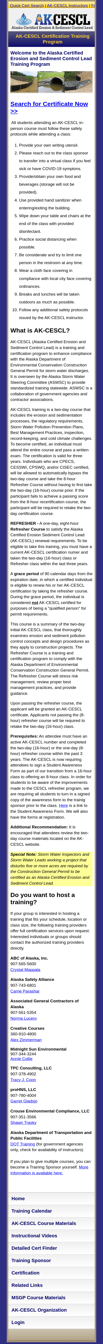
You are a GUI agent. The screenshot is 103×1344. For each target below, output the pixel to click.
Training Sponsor (31, 1260)
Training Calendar (32, 1211)
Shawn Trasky (23, 1122)
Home (18, 1198)
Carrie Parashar (25, 991)
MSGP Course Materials (39, 1297)
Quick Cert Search (27, 5)
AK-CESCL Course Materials (44, 1223)
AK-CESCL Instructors (67, 5)
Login (18, 1322)
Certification (25, 1273)
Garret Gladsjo (23, 1101)
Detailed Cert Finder (34, 1248)
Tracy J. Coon (23, 1080)
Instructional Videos (34, 1235)
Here (63, 805)
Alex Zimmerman (26, 1040)
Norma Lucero (23, 1018)
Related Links (27, 1285)
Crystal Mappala (25, 969)
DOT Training (22, 1144)
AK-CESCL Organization (39, 1310)
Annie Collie (21, 1058)
